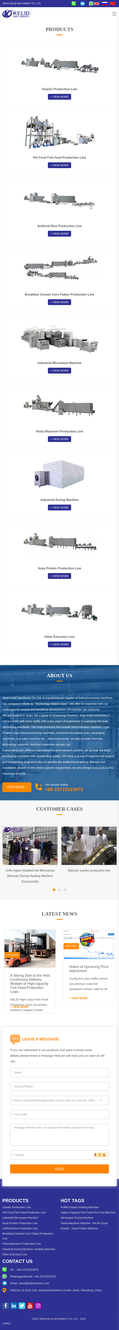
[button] (54, 889)
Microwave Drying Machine (77, 1217)
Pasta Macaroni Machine (76, 1223)
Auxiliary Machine (44, 1249)
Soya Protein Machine (84, 1228)
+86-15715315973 (27, 1269)
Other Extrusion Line (14, 1254)
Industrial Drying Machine (17, 1249)
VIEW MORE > (17, 787)
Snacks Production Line (16, 1207)
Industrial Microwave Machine (20, 1217)
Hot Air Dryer (100, 1223)
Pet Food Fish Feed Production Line (24, 1212)
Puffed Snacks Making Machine (80, 1207)
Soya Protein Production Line (19, 1223)
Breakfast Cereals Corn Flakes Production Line (27, 1236)
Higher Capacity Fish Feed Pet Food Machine (88, 1212)
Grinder (65, 1228)
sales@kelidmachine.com (33, 1283)
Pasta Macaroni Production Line (21, 1243)
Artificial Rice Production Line (20, 1228)
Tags (83, 1319)
